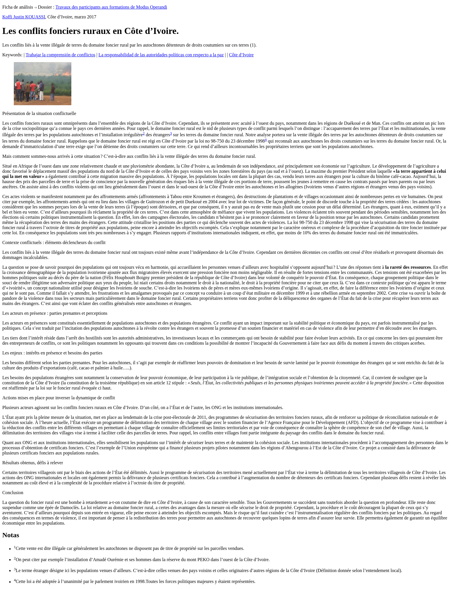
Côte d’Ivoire (241, 54)
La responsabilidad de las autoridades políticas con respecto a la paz (160, 54)
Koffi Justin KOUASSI (23, 16)
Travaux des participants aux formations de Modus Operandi (111, 7)
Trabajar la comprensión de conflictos (60, 54)
